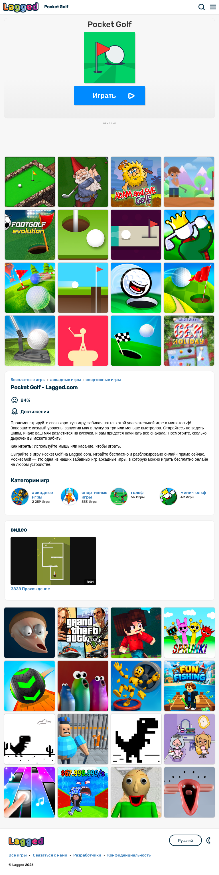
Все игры (18, 855)
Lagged (21, 7)
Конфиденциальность (129, 855)
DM (209, 840)
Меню (213, 7)
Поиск (202, 7)
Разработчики (87, 855)
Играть (104, 95)
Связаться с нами (50, 855)
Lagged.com (27, 842)
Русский (185, 840)
